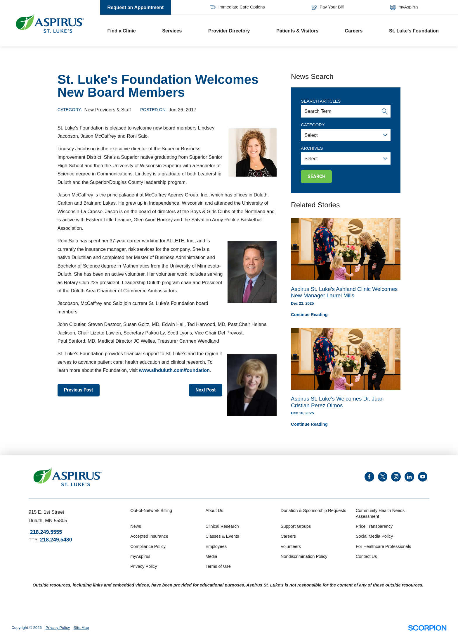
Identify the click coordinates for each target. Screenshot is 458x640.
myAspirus (404, 7)
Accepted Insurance (149, 536)
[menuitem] (127, 30)
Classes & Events (222, 536)
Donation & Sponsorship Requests (313, 510)
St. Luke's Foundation (414, 30)
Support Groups (296, 526)
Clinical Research (222, 526)
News (135, 526)
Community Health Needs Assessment (380, 513)
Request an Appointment (135, 7)
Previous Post (78, 390)
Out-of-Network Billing (151, 510)
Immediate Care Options (237, 7)
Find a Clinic (121, 30)
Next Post (205, 390)
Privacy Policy (143, 566)
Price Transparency (374, 526)
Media (211, 556)
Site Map (81, 628)
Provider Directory (229, 30)
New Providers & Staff (107, 109)
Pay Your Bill (328, 7)
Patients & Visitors (297, 30)
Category (313, 125)
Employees (216, 546)
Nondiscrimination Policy (304, 556)
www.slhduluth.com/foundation (174, 370)
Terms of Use (218, 566)
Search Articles (321, 101)
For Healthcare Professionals (383, 546)
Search (316, 176)
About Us (214, 510)
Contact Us (366, 556)
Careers (354, 30)
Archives (312, 148)
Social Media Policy (374, 536)
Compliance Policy (148, 546)
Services (172, 30)
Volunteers (291, 546)
